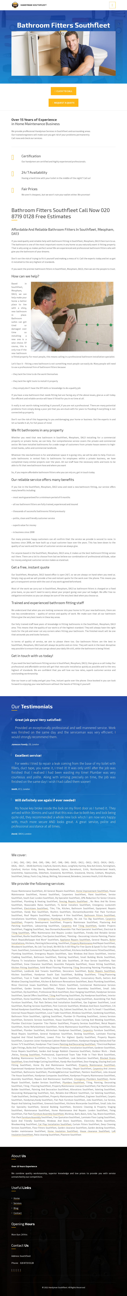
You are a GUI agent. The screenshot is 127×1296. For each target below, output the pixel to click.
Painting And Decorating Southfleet (77, 1044)
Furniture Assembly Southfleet (48, 1113)
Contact (18, 1213)
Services (18, 1203)
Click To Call (63, 91)
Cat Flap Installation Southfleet (54, 1124)
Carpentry (66, 925)
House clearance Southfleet (95, 1131)
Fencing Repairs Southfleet (73, 901)
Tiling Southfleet (87, 925)
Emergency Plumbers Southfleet (91, 1078)
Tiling (76, 967)
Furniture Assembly (31, 1117)
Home (17, 1198)
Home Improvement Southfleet (92, 890)
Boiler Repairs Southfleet (101, 971)
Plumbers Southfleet (73, 1082)
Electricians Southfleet (36, 908)
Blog (16, 1208)
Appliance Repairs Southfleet (75, 939)
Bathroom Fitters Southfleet (99, 915)
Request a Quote (63, 102)
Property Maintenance (81, 943)
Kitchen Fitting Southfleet (25, 967)
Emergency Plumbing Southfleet (55, 918)
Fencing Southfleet (30, 1054)
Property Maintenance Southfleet (97, 1065)
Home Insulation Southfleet (63, 1131)
